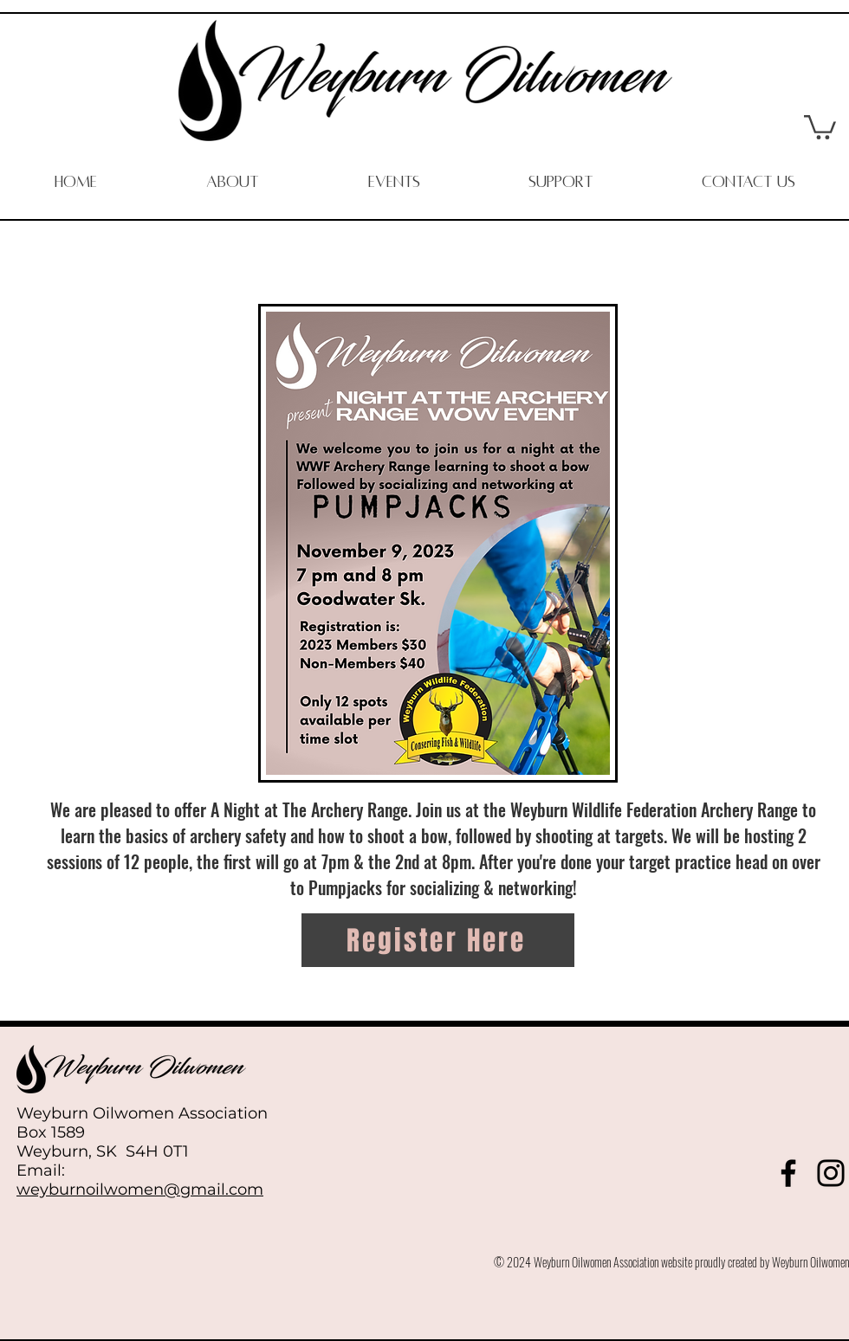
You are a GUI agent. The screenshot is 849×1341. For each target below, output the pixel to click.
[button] (820, 126)
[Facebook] (788, 1173)
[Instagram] (831, 1173)
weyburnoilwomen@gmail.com (139, 1189)
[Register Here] (437, 940)
